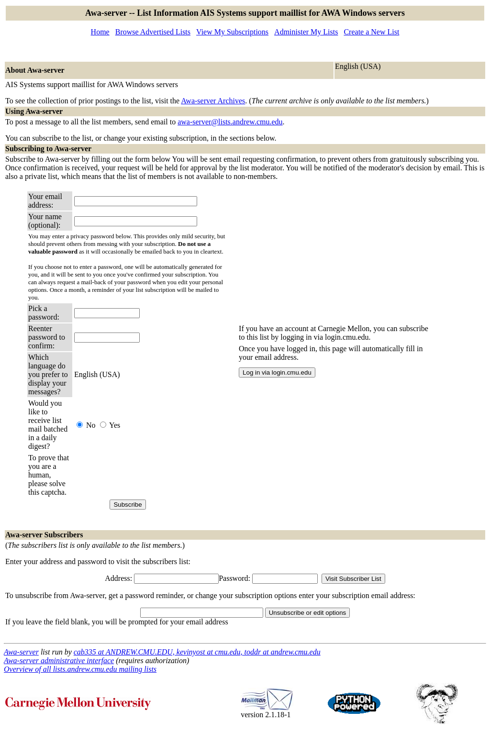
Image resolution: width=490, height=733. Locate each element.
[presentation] (147, 475)
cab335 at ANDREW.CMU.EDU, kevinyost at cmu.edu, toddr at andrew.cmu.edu (197, 652)
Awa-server (21, 652)
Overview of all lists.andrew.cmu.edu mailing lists (80, 669)
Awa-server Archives (213, 101)
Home (100, 32)
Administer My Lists (306, 32)
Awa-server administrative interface (59, 660)
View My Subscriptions (232, 32)
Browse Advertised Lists (152, 32)
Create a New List (371, 32)
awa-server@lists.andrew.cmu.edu (230, 122)
